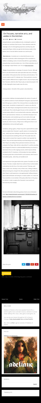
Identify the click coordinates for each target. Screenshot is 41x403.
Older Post (36, 299)
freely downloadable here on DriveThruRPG (21, 319)
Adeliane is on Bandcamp (11, 336)
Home (20, 299)
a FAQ (12, 323)
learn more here (29, 65)
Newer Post (5, 299)
